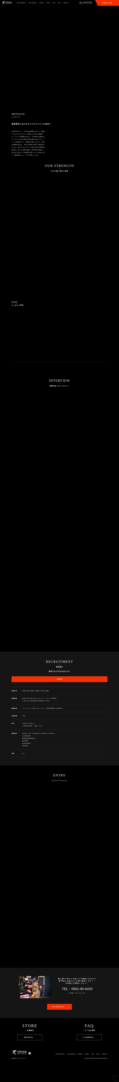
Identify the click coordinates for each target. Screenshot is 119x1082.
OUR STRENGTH (21, 2)
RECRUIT (66, 2)
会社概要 (14, 1058)
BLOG (59, 2)
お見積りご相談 (107, 3)
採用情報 (59, 679)
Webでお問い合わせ (58, 1006)
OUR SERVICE (33, 2)
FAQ (54, 2)
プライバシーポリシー (21, 1058)
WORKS (41, 2)
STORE (48, 2)
